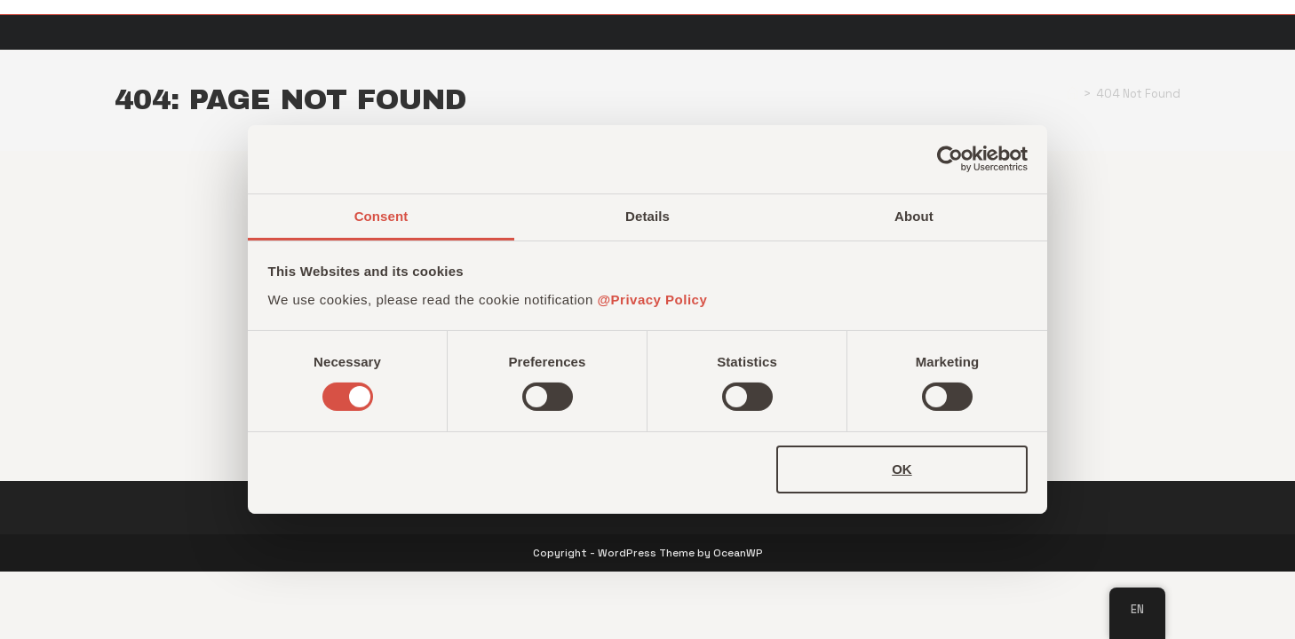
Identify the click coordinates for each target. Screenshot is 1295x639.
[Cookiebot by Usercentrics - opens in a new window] (950, 159)
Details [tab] (647, 216)
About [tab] (914, 216)
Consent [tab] (381, 216)
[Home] (1072, 93)
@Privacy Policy (652, 299)
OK (902, 469)
